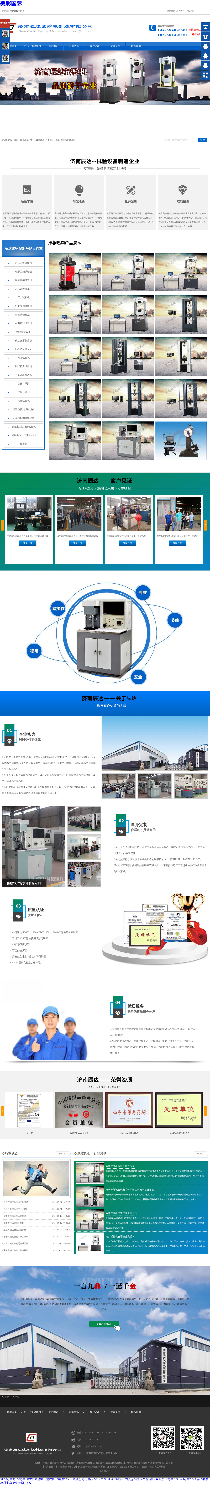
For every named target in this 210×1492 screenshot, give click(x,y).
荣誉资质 (115, 46)
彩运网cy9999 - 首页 (94, 1479)
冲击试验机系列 (52, 140)
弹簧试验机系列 (23, 314)
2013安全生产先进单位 (179, 1133)
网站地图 (171, 11)
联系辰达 (190, 11)
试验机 (16, 1396)
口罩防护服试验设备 (23, 409)
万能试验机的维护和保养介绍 (121, 1213)
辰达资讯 (83, 1153)
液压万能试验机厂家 (116, 1462)
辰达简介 (180, 11)
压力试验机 (24, 297)
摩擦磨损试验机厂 (157, 1462)
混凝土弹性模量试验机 (24, 426)
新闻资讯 (74, 46)
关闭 (17, 20)
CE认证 (29, 1133)
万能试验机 (98, 1462)
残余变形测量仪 (23, 340)
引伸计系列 (24, 383)
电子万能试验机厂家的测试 (37, 1236)
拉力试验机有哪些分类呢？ (120, 1236)
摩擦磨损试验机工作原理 (37, 1216)
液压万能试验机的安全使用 (37, 1209)
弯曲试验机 (24, 358)
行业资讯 (100, 1153)
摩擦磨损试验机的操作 (37, 1222)
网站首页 (12, 1412)
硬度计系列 (24, 392)
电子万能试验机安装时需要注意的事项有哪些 (130, 1189)
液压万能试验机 (32, 46)
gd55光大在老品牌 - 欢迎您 (148, 1479)
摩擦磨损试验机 (68, 140)
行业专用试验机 (23, 306)
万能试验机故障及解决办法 (120, 1166)
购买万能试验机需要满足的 (37, 1243)
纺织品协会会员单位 (79, 1133)
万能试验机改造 (23, 375)
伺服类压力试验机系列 (24, 435)
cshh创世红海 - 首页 (119, 1479)
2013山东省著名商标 (129, 1133)
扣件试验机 (24, 401)
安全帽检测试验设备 (23, 418)
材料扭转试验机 (23, 323)
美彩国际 (11, 4)
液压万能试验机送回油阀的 (37, 1202)
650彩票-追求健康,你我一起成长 (35, 1479)
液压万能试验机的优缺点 (37, 1229)
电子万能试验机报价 (137, 1462)
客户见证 (94, 46)
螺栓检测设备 (23, 332)
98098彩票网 (7, 1479)
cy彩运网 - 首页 (22, 1482)
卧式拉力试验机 (23, 366)
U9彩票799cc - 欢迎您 (68, 1479)
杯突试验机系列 (23, 349)
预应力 (23, 444)
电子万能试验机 (37, 140)
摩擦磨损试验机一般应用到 (37, 1250)
